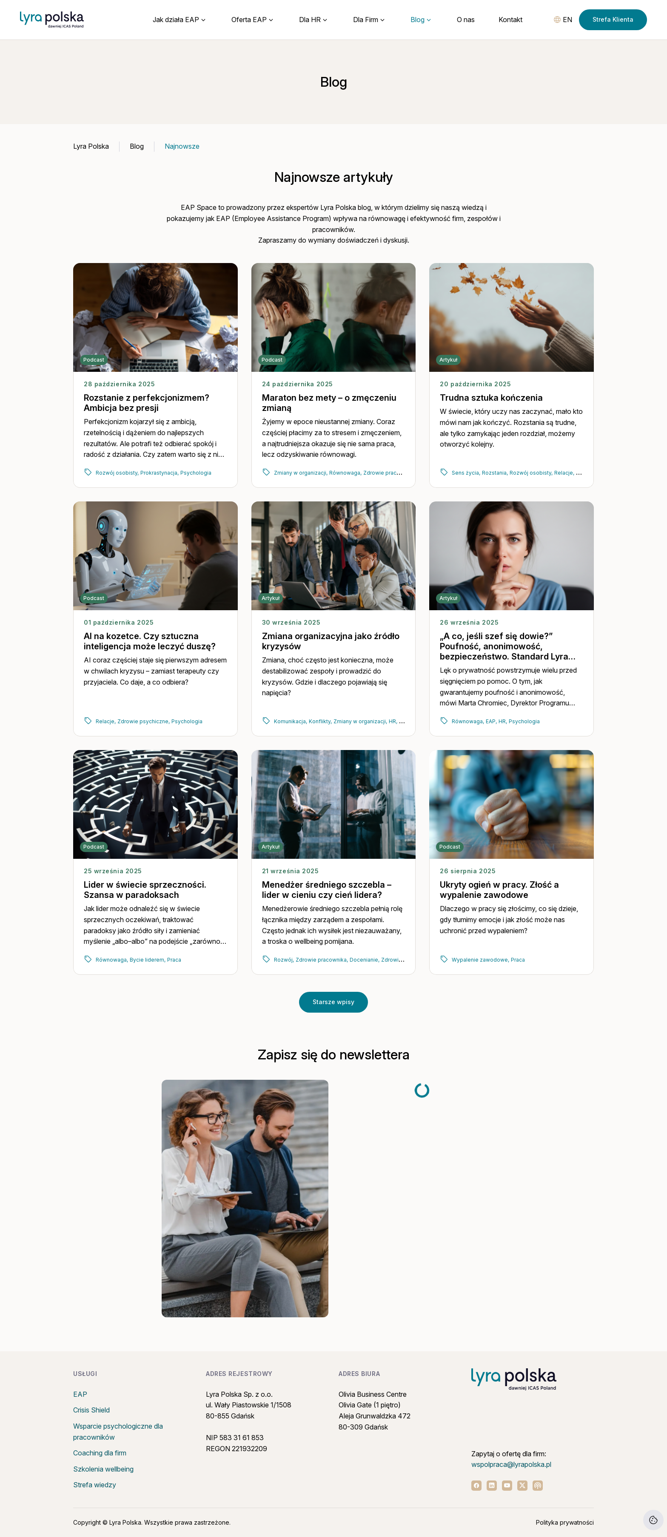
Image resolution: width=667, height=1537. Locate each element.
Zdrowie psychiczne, (143, 721)
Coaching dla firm (99, 1453)
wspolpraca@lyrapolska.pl (511, 1464)
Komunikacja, (290, 721)
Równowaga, (345, 473)
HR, (393, 721)
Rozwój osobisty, (117, 473)
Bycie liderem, (147, 960)
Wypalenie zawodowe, (480, 960)
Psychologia (195, 473)
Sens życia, (466, 473)
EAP (80, 1394)
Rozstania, (495, 473)
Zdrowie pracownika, (389, 473)
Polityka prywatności (565, 1522)
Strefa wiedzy (94, 1484)
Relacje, (564, 473)
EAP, (491, 721)
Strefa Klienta (613, 19)
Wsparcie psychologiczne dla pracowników (118, 1431)
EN (567, 19)
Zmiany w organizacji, (301, 473)
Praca (174, 960)
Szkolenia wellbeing (103, 1469)
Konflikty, (320, 721)
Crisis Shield (91, 1410)
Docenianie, (364, 960)
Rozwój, (284, 960)
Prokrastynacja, (159, 473)
